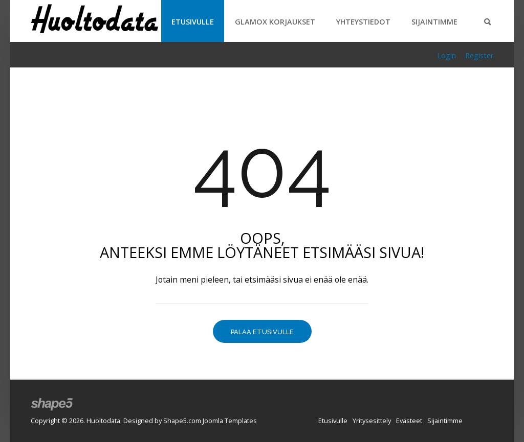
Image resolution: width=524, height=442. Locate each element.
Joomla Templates (230, 420)
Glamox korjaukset (275, 22)
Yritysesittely (372, 420)
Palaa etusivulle (262, 332)
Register (479, 55)
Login (446, 55)
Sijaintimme (434, 22)
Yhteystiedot (363, 22)
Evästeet (409, 420)
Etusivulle (192, 22)
